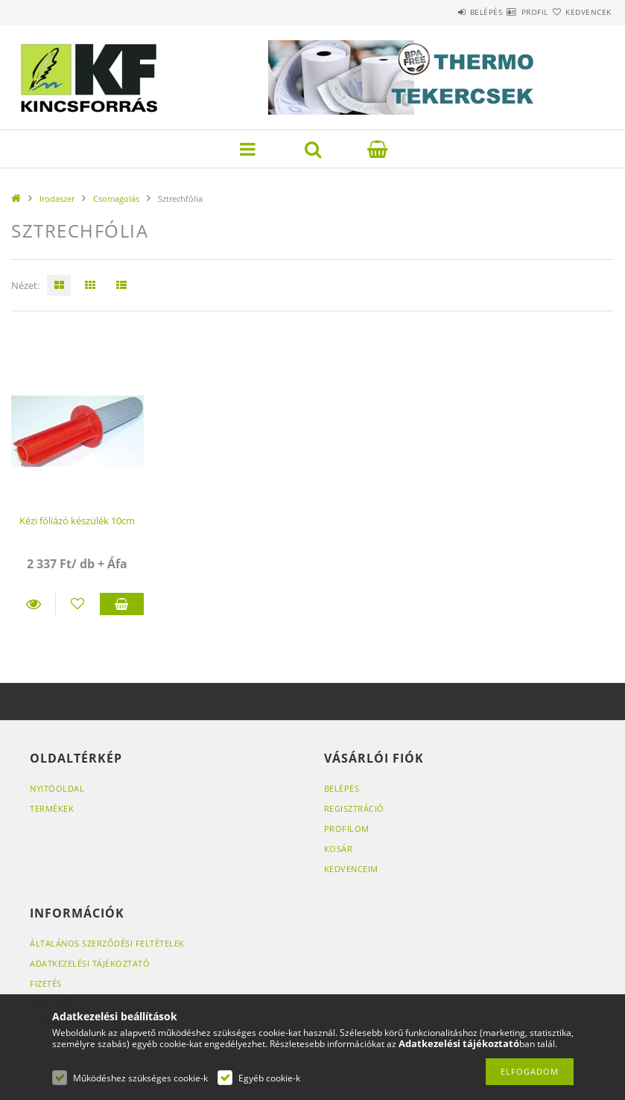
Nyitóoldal (57, 788)
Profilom (346, 828)
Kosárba (122, 604)
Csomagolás (116, 198)
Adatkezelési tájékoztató (90, 963)
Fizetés (46, 983)
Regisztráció (354, 808)
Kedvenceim (351, 868)
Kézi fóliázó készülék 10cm (77, 520)
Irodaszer (56, 198)
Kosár (338, 848)
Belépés (441, 12)
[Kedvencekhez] (77, 604)
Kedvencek (579, 12)
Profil (508, 12)
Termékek (52, 808)
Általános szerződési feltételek (107, 943)
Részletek (33, 604)
